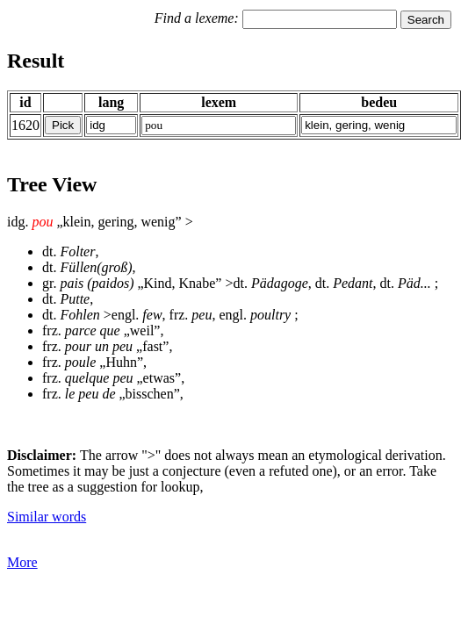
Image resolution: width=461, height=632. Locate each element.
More (22, 562)
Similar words (46, 516)
